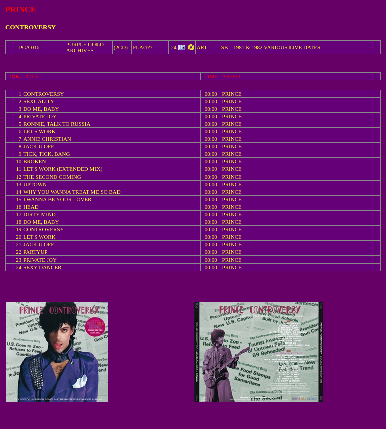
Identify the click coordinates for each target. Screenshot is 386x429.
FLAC (140, 47)
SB (224, 47)
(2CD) (121, 47)
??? (149, 47)
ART (202, 47)
